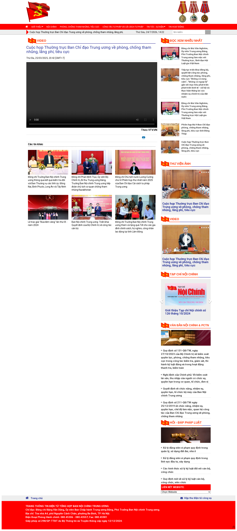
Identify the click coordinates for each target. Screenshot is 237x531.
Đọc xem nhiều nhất (186, 40)
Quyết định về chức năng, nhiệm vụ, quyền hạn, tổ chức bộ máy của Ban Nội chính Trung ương (183, 392)
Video (41, 40)
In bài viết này (144, 138)
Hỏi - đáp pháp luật (185, 422)
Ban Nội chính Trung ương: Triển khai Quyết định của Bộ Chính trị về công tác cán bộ (91, 225)
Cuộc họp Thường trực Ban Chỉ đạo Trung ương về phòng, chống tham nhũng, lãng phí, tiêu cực (185, 207)
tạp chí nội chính (184, 274)
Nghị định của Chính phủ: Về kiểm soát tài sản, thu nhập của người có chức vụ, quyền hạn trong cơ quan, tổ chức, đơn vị (184, 378)
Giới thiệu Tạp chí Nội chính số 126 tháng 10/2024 (185, 312)
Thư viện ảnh (180, 163)
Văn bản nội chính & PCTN (189, 325)
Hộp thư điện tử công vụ (195, 498)
